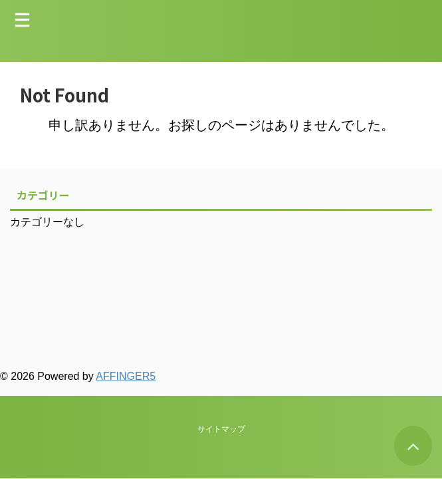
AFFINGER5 (126, 376)
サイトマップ (221, 316)
